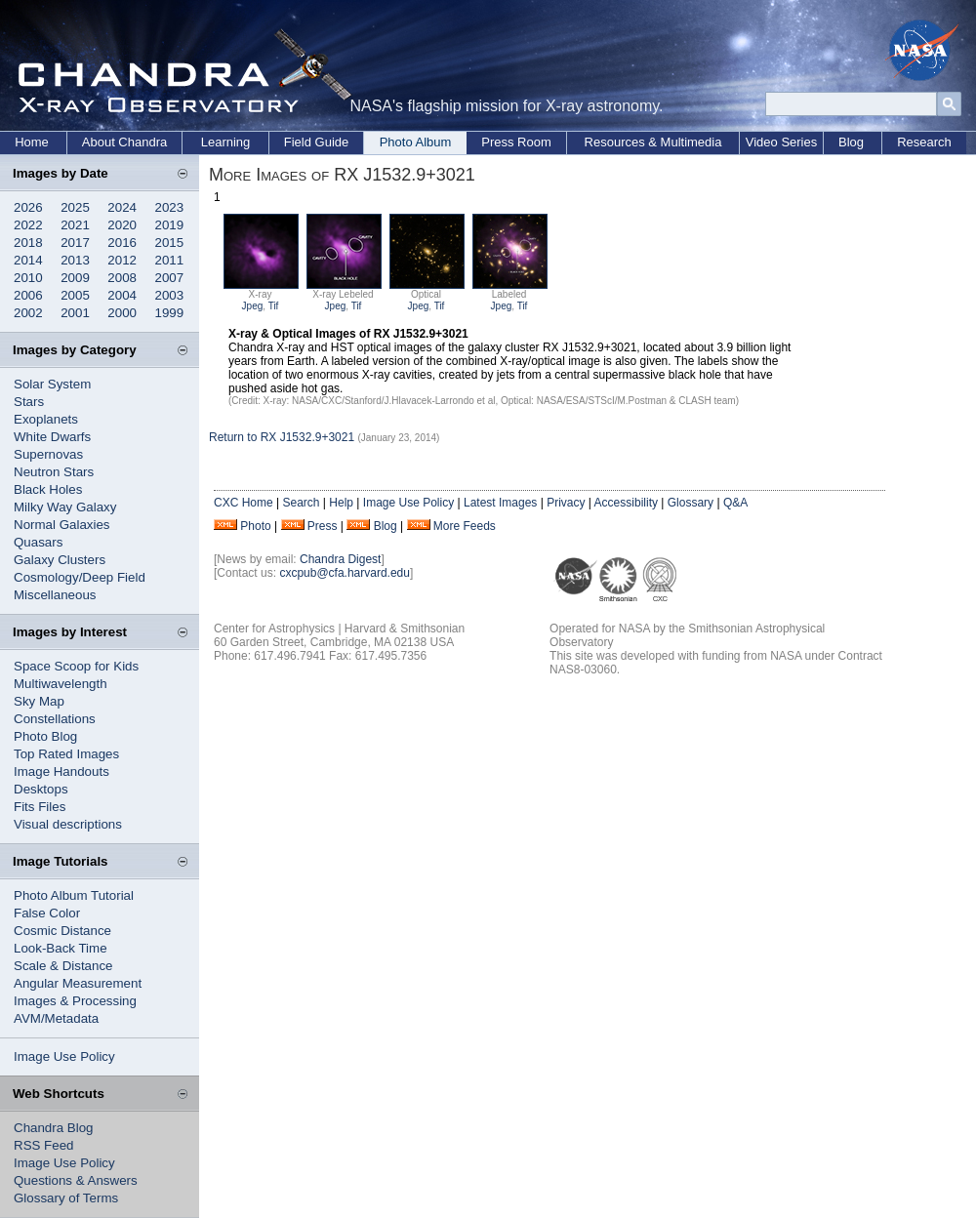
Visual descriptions (68, 824)
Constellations (55, 718)
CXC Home (243, 502)
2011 (169, 260)
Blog (851, 142)
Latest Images (500, 502)
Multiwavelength (60, 683)
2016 (122, 242)
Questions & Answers (76, 1180)
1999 (169, 312)
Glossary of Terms (66, 1198)
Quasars (38, 542)
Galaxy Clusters (59, 559)
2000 (122, 312)
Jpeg (253, 306)
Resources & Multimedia (653, 142)
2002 (28, 312)
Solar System (52, 384)
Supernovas (48, 454)
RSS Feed (44, 1145)
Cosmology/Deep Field (79, 577)
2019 (169, 225)
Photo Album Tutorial (74, 895)
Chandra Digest (340, 559)
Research (924, 142)
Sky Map (39, 701)
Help (341, 502)
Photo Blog (45, 736)
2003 (169, 295)
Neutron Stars (54, 472)
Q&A (735, 502)
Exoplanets (46, 419)
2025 (75, 207)
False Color (47, 913)
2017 (75, 242)
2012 (122, 260)
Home (32, 142)
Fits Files (39, 806)
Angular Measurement (78, 983)
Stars (29, 401)
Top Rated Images (66, 754)
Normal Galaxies (62, 524)
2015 (169, 242)
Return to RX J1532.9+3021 (281, 437)
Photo (255, 526)
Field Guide (316, 142)
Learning (226, 142)
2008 (122, 277)
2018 (28, 242)
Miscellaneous (55, 595)
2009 (75, 277)
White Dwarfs (52, 436)
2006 (28, 295)
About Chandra (124, 142)
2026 (28, 207)
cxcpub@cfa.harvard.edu (344, 573)
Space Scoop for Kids (76, 666)
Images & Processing (75, 1001)
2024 (122, 207)
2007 (169, 277)
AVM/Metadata (56, 1018)
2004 (122, 295)
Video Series (781, 142)
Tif (273, 306)
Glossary (690, 502)
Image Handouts (61, 771)
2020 (122, 225)
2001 (75, 312)
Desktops (41, 789)
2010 (28, 277)
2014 (28, 260)
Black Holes (48, 489)
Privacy (566, 502)
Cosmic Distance (62, 930)
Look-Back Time (60, 948)
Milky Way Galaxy (65, 507)
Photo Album (416, 142)
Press (322, 526)
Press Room (516, 142)
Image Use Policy (64, 1056)
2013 (75, 260)
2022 (28, 225)
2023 (169, 207)
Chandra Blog (54, 1127)
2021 (75, 225)
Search (300, 502)
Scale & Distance (63, 965)
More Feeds (464, 526)
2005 (75, 295)
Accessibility (626, 502)
